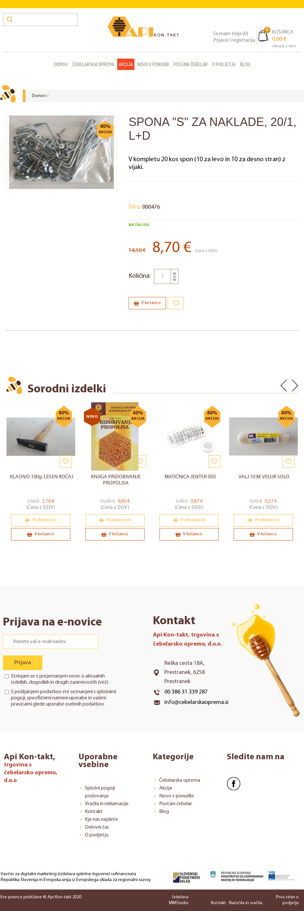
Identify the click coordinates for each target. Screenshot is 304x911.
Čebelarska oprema (93, 64)
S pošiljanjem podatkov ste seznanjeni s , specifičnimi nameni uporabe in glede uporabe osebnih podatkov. (63, 698)
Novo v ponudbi (153, 64)
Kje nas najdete (101, 819)
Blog (245, 64)
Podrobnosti (41, 520)
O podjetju (224, 64)
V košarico (147, 303)
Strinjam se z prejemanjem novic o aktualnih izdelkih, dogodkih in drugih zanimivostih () (59, 679)
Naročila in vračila (245, 903)
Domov (61, 64)
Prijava (22, 663)
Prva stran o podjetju (287, 900)
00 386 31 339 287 (186, 692)
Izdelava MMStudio (178, 900)
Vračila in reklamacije (107, 803)
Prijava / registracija (234, 40)
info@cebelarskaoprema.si (196, 702)
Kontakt (94, 811)
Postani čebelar (190, 64)
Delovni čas (97, 827)
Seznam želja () (230, 33)
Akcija (126, 64)
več (103, 682)
